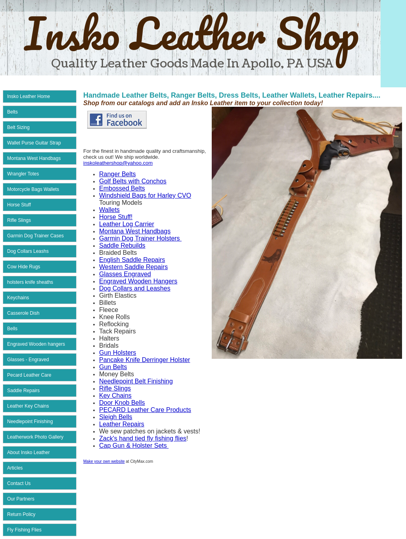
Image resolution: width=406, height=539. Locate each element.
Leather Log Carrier (126, 224)
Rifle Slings (19, 220)
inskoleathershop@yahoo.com (118, 163)
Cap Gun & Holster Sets (134, 445)
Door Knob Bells (122, 402)
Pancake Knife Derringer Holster (144, 359)
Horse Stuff (19, 205)
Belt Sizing (18, 127)
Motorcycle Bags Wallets (33, 189)
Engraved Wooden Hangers (138, 281)
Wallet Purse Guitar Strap (34, 143)
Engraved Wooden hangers (36, 344)
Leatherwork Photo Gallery (35, 437)
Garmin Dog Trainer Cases (35, 236)
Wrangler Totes (23, 174)
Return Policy (21, 514)
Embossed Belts (122, 188)
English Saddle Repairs (132, 259)
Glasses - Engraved (28, 359)
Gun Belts (113, 367)
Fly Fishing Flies (24, 530)
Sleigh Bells (115, 417)
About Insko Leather (28, 452)
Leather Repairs (121, 424)
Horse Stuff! (115, 217)
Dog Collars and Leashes (134, 288)
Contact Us (19, 483)
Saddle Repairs (23, 390)
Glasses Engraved (125, 274)
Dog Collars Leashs (28, 251)
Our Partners (20, 499)
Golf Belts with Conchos (133, 181)
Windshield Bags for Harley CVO (145, 195)
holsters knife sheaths (30, 282)
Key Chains (115, 395)
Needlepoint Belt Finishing (136, 381)
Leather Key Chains (28, 406)
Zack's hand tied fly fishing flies (142, 438)
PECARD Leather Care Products (145, 409)
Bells (12, 328)
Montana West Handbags (34, 158)
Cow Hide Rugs (23, 267)
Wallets (109, 209)
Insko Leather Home (28, 96)
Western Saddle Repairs (133, 267)
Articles (15, 468)
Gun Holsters (117, 352)
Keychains (18, 297)
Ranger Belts (117, 174)
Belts (12, 112)
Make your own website (104, 461)
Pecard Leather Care (29, 375)
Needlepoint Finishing (30, 421)
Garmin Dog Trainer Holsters (140, 238)
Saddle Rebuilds (122, 245)
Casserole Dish (23, 313)
